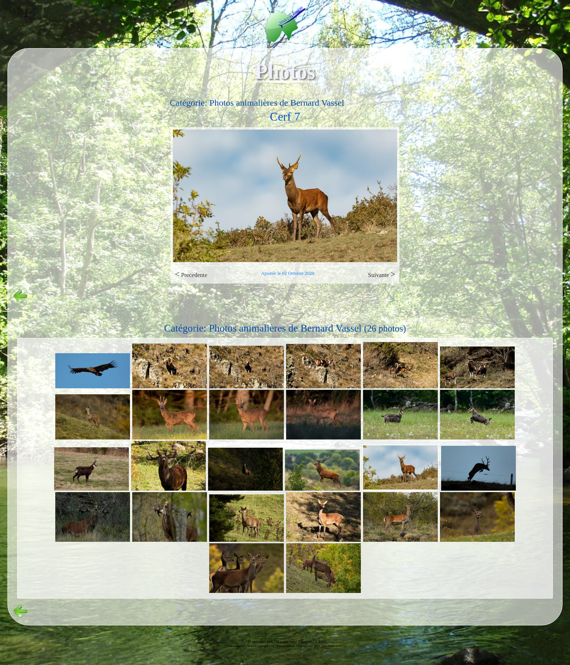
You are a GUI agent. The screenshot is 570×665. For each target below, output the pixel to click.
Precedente (191, 274)
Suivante (381, 274)
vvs (250, 646)
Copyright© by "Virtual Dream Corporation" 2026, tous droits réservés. (301, 646)
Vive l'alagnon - (237, 646)
